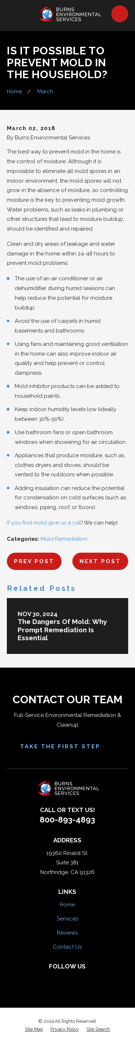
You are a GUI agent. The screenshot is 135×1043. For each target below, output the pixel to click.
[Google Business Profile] (90, 978)
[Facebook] (45, 978)
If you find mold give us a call (44, 523)
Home (67, 904)
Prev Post (34, 561)
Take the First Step (67, 746)
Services (67, 918)
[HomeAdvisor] (75, 978)
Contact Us (67, 947)
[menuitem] (34, 1029)
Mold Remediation (64, 539)
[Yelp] (60, 978)
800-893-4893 (67, 819)
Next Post (100, 561)
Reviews (67, 933)
